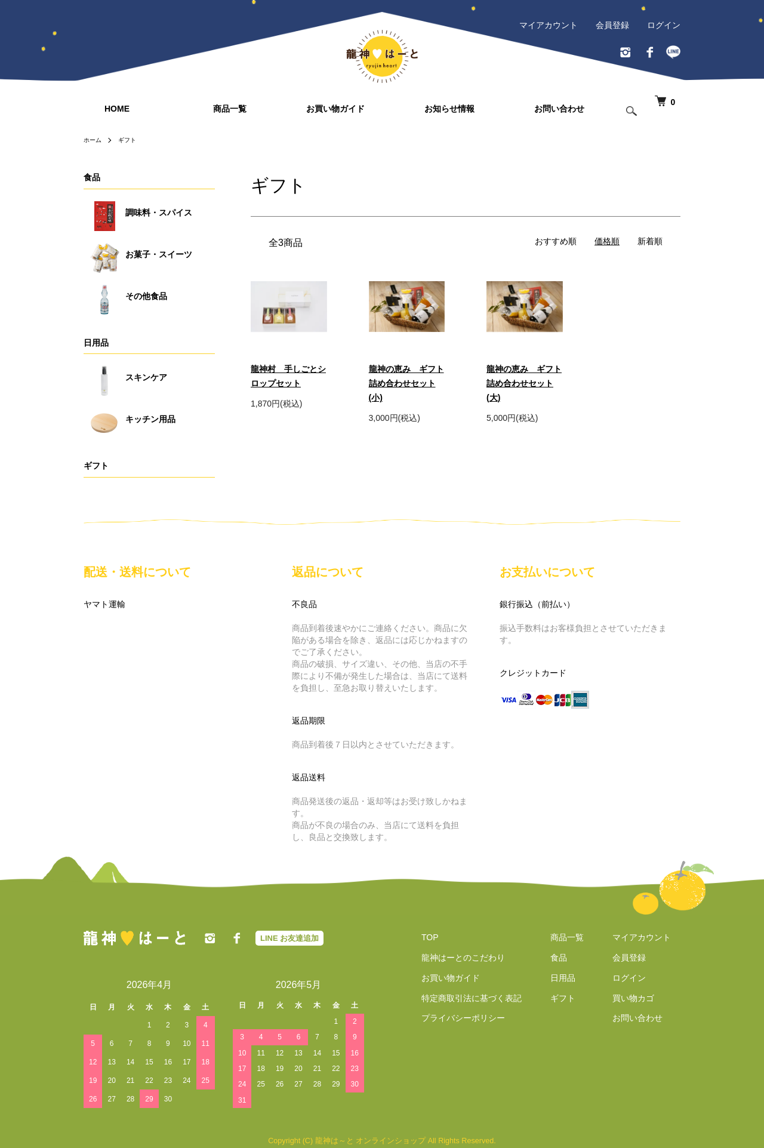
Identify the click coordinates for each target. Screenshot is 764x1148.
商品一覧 (230, 108)
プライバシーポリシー (453, 1018)
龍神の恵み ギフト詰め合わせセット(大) (524, 383)
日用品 (96, 342)
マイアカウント (548, 25)
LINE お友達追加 (289, 938)
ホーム (94, 140)
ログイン (663, 25)
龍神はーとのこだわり (453, 957)
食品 (92, 177)
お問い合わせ (559, 108)
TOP (420, 937)
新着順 (650, 241)
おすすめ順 (556, 241)
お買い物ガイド (335, 108)
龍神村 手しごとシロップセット (288, 376)
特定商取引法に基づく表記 (462, 998)
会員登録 (612, 25)
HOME (117, 108)
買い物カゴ (643, 998)
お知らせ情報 (449, 108)
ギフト (132, 140)
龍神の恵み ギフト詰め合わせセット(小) (406, 383)
